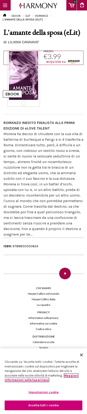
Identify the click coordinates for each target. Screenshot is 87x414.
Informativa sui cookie (43, 323)
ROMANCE (41, 15)
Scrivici (43, 347)
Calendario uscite (44, 342)
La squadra (43, 305)
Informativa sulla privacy (43, 318)
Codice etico (43, 329)
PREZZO (49, 51)
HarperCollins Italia (43, 299)
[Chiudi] (81, 355)
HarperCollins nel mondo (43, 293)
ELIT (28, 15)
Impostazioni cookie (43, 392)
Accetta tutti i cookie (43, 405)
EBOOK (16, 15)
